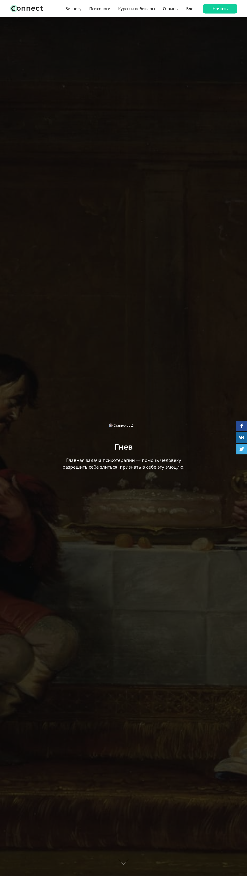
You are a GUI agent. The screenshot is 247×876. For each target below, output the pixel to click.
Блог (190, 8)
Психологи (99, 8)
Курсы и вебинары (136, 8)
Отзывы (170, 8)
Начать (220, 8)
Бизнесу (73, 8)
